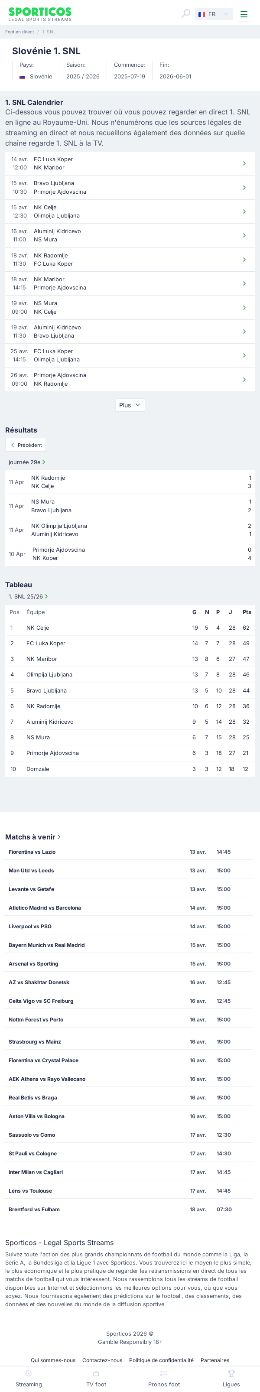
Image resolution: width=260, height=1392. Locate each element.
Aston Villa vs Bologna (37, 1116)
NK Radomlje (43, 706)
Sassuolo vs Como (32, 1135)
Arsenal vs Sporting (33, 963)
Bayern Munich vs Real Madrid (47, 945)
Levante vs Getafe (31, 889)
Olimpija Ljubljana (49, 674)
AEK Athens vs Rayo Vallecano (47, 1079)
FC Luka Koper (45, 643)
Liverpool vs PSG (30, 926)
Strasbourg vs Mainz (35, 1041)
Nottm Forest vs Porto (36, 1019)
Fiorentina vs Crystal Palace (43, 1060)
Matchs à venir (33, 837)
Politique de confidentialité (161, 1360)
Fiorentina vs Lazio (32, 852)
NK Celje (37, 627)
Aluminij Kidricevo (50, 722)
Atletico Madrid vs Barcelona (45, 907)
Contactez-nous (102, 1360)
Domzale (37, 769)
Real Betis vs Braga (33, 1097)
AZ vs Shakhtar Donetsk (39, 982)
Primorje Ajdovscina (52, 753)
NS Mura (38, 737)
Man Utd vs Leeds (31, 870)
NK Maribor (41, 659)
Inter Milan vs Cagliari (36, 1172)
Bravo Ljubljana (46, 690)
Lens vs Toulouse (30, 1190)
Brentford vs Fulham (34, 1209)
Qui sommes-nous (53, 1360)
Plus (130, 405)
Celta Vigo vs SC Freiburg (41, 1001)
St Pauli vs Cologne (33, 1153)
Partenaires (215, 1360)
